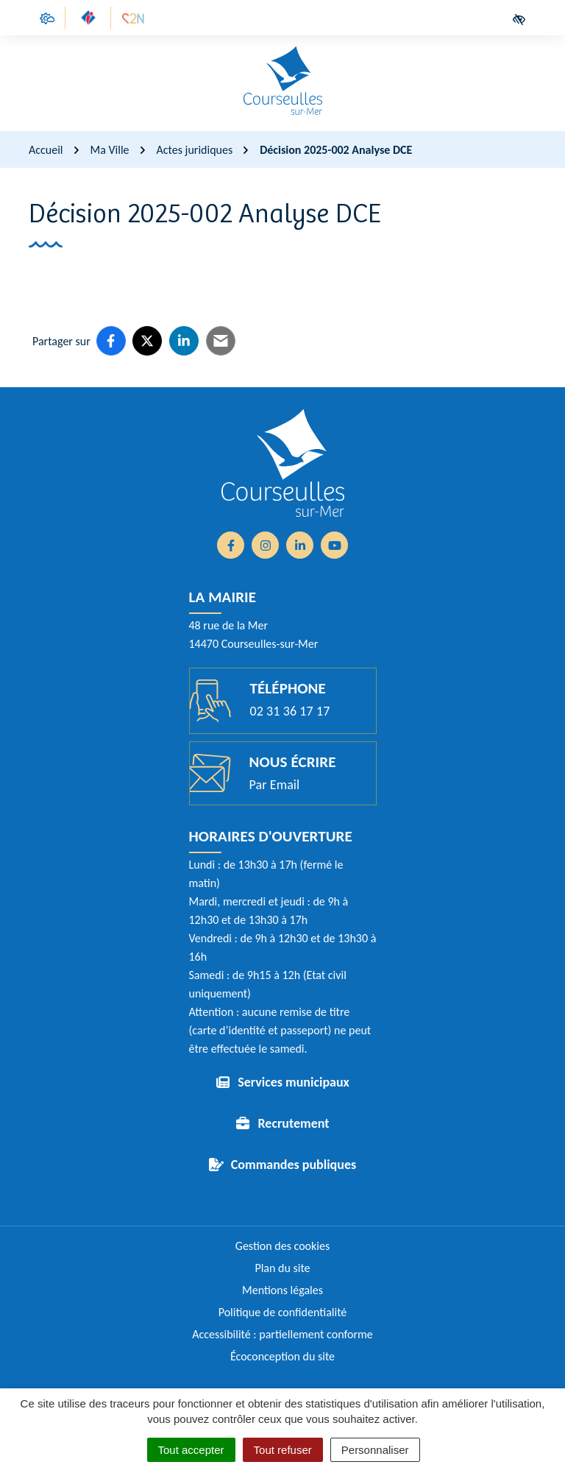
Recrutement (293, 1123)
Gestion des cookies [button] (282, 1246)
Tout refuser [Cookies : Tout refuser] (283, 1450)
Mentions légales (282, 1290)
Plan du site (282, 1268)
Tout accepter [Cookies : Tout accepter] (191, 1450)
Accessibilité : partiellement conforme (282, 1334)
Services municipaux (293, 1082)
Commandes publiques (293, 1164)
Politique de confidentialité (282, 1312)
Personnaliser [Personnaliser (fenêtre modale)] (375, 1450)
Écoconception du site (282, 1356)
